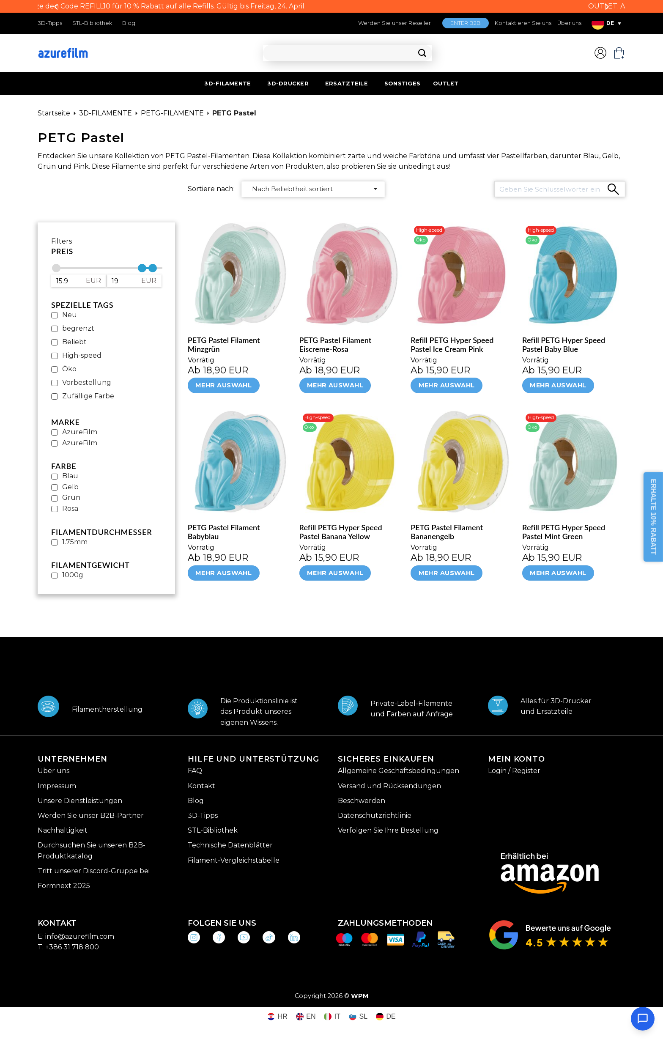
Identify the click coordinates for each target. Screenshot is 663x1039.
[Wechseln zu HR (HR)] (277, 1017)
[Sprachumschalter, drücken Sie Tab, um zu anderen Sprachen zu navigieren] (606, 23)
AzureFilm (79, 432)
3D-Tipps (50, 23)
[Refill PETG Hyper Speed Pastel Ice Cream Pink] (462, 274)
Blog (128, 23)
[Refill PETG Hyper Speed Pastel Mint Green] (573, 461)
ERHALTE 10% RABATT (653, 517)
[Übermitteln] (422, 53)
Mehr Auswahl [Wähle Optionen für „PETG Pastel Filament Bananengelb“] (447, 573)
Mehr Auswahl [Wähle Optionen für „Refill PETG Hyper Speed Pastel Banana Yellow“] (335, 573)
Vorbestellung (86, 382)
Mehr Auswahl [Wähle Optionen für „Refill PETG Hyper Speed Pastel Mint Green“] (558, 573)
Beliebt (74, 342)
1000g (72, 575)
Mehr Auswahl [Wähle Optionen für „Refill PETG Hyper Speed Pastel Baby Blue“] (558, 385)
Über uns (569, 23)
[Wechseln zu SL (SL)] (358, 1017)
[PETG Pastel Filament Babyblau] (239, 461)
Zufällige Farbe (88, 396)
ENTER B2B (465, 23)
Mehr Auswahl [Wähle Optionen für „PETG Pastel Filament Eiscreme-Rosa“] (335, 385)
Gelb (70, 487)
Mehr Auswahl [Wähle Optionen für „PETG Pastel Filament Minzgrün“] (223, 385)
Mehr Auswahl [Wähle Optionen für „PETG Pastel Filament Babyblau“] (223, 573)
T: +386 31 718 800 (68, 947)
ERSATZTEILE (346, 83)
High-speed (81, 355)
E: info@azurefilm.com (76, 936)
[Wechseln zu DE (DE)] (386, 1017)
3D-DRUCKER (288, 83)
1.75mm (75, 542)
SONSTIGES (402, 83)
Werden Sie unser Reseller (394, 23)
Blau (70, 476)
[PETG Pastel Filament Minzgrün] (239, 274)
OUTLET (446, 83)
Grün (71, 497)
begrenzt (78, 328)
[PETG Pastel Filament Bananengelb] (462, 461)
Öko (69, 369)
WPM (360, 996)
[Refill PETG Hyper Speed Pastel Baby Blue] (573, 274)
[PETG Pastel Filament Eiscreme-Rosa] (351, 274)
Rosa (70, 508)
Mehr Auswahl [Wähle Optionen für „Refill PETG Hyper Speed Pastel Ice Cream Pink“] (447, 385)
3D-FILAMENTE (227, 83)
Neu (69, 315)
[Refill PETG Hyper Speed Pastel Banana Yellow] (351, 461)
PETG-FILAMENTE (172, 113)
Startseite (54, 113)
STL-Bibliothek (92, 23)
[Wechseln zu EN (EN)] (306, 1017)
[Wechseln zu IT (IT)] (332, 1017)
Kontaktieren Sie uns (523, 23)
